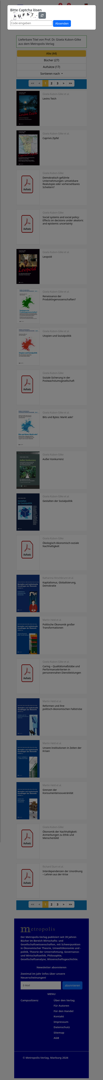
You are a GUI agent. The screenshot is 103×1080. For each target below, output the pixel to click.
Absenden (62, 23)
